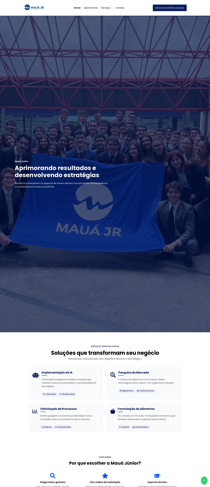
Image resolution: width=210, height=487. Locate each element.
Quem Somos (91, 7)
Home (77, 7)
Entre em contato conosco (169, 7)
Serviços (106, 7)
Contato (120, 7)
